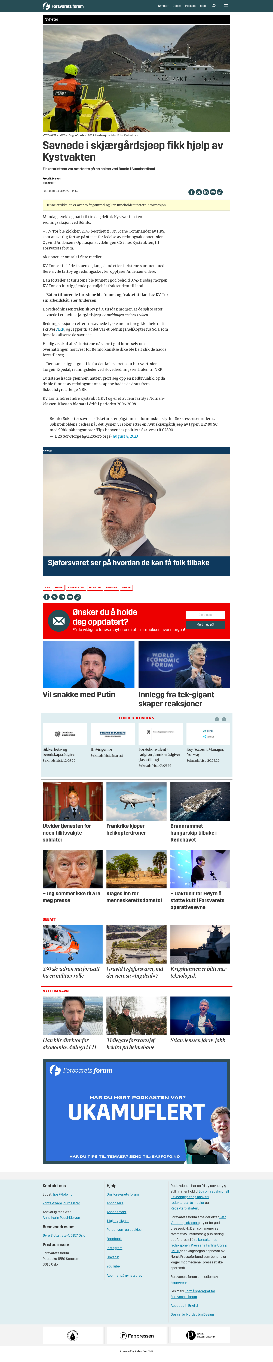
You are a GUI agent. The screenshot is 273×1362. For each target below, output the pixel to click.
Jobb (203, 8)
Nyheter (163, 8)
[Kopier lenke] (220, 197)
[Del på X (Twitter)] (198, 197)
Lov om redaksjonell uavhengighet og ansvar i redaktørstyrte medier (200, 1202)
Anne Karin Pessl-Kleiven (61, 1223)
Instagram (114, 1253)
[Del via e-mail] (213, 197)
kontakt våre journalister (61, 1209)
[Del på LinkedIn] (205, 197)
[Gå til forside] (75, 8)
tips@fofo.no (62, 1200)
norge (126, 593)
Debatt (177, 8)
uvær (59, 593)
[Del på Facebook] (191, 197)
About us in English (185, 1311)
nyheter (95, 593)
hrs (47, 593)
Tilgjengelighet (118, 1226)
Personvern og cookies (124, 1235)
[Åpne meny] (226, 9)
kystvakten (76, 593)
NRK (60, 334)
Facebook (114, 1244)
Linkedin (113, 1263)
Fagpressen (180, 1288)
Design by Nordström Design (192, 1320)
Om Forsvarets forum (123, 1200)
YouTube (113, 1272)
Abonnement (116, 1217)
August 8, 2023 (125, 441)
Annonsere (115, 1209)
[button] (224, 724)
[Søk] (214, 9)
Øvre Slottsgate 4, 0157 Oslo (64, 1241)
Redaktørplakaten (184, 1214)
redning (111, 593)
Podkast (190, 8)
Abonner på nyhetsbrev (124, 1281)
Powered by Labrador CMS (136, 1356)
